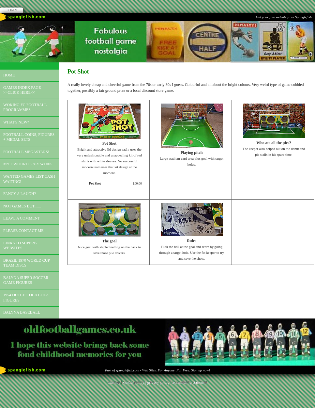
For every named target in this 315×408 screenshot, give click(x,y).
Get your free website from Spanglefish (284, 17)
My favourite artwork (27, 164)
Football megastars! (26, 152)
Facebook (157, 6)
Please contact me (23, 230)
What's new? (16, 122)
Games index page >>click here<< (22, 90)
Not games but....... (22, 206)
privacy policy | (159, 382)
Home (9, 75)
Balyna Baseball (21, 312)
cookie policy (133, 382)
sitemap (114, 382)
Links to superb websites (20, 246)
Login (12, 10)
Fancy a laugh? (19, 193)
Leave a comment (21, 218)
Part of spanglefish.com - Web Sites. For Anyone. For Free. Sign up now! (157, 370)
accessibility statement (189, 382)
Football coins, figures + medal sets (28, 137)
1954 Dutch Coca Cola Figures (26, 297)
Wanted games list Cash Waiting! (29, 179)
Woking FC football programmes (25, 107)
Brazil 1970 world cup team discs (26, 263)
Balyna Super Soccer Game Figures (25, 280)
